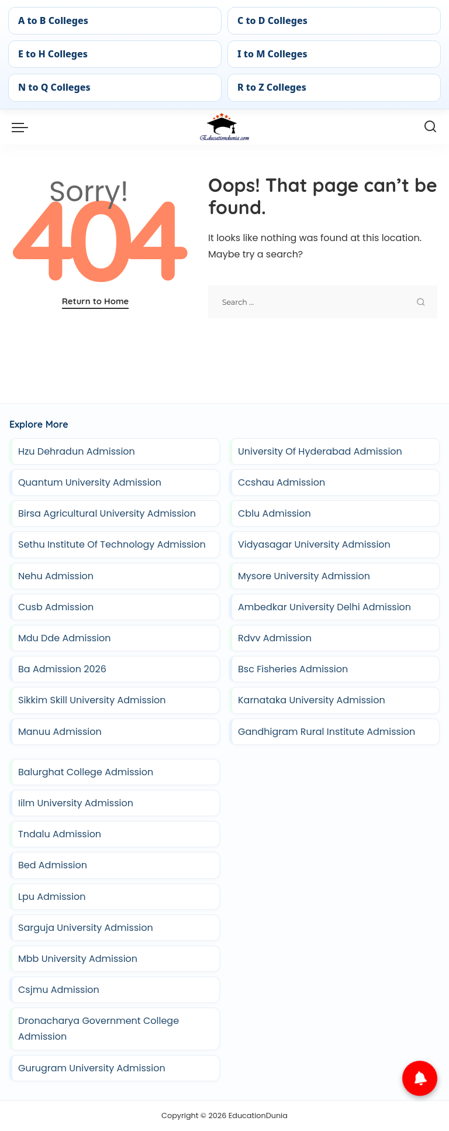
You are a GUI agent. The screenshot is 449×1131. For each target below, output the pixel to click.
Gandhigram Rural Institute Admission (326, 731)
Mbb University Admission (77, 958)
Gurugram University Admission (91, 1068)
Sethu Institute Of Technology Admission (112, 544)
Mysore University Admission (304, 576)
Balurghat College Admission (85, 772)
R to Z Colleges (271, 87)
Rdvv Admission (275, 638)
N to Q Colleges (54, 87)
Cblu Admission (274, 513)
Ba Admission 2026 (62, 669)
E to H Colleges (53, 53)
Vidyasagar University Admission (314, 544)
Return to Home (95, 301)
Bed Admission (52, 865)
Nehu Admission (56, 576)
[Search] (430, 127)
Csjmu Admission (58, 989)
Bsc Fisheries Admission (293, 669)
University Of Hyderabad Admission (320, 451)
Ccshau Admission (281, 482)
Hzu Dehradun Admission (76, 451)
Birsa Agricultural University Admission (107, 513)
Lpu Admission (51, 896)
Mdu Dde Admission (64, 638)
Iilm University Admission (75, 803)
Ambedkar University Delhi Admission (324, 607)
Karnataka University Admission (311, 700)
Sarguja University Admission (85, 927)
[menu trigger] (23, 127)
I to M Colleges (272, 53)
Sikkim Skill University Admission (92, 700)
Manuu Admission (60, 731)
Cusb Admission (56, 607)
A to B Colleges (53, 20)
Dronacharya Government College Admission (98, 1028)
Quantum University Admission (89, 482)
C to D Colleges (272, 20)
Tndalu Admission (59, 834)
